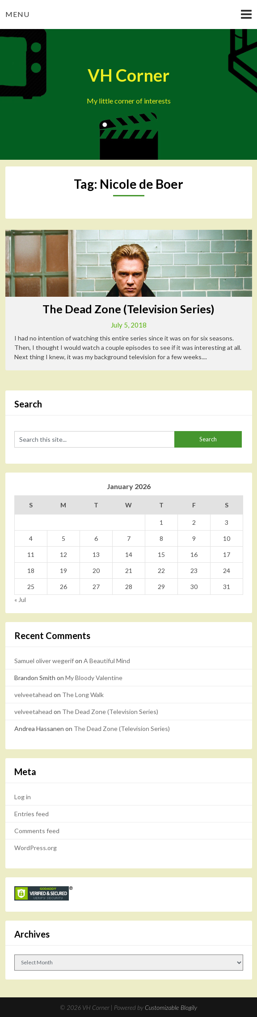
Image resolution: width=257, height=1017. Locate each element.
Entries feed (31, 814)
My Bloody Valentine (93, 677)
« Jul (20, 599)
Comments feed (36, 830)
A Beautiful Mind (107, 660)
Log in (22, 797)
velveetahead (33, 694)
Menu (17, 14)
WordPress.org (35, 847)
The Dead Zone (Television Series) (128, 308)
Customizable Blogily (171, 1007)
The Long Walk (83, 694)
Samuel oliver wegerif (44, 660)
